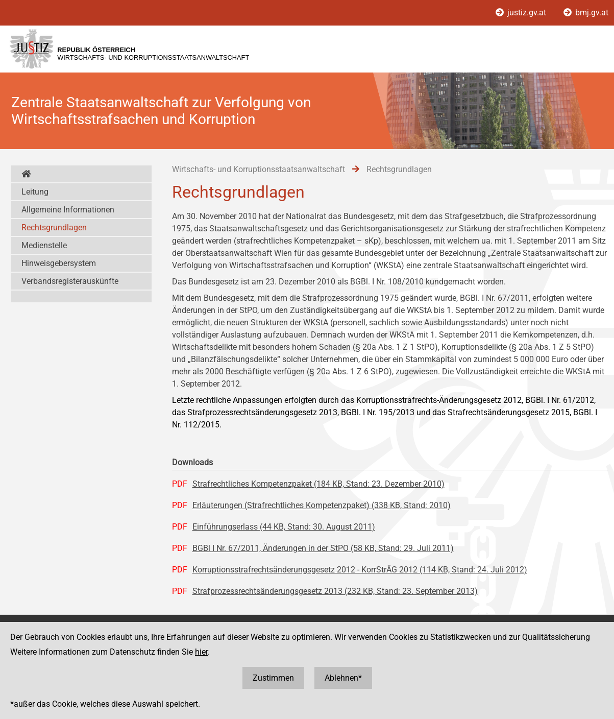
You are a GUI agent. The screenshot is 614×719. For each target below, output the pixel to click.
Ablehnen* (343, 678)
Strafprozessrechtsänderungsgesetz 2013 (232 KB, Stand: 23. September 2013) (335, 591)
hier (201, 652)
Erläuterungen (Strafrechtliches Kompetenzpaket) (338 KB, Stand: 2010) (321, 505)
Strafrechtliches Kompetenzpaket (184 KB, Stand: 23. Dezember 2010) (318, 484)
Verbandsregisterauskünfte (69, 281)
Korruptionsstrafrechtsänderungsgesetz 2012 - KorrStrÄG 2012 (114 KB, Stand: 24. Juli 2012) (359, 569)
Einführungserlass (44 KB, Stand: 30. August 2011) (283, 527)
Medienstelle (44, 245)
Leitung (34, 192)
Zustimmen (273, 678)
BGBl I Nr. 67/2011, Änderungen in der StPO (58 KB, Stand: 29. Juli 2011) (323, 548)
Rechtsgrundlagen (54, 227)
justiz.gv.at (522, 12)
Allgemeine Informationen (67, 209)
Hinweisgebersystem (58, 263)
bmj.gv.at (585, 12)
